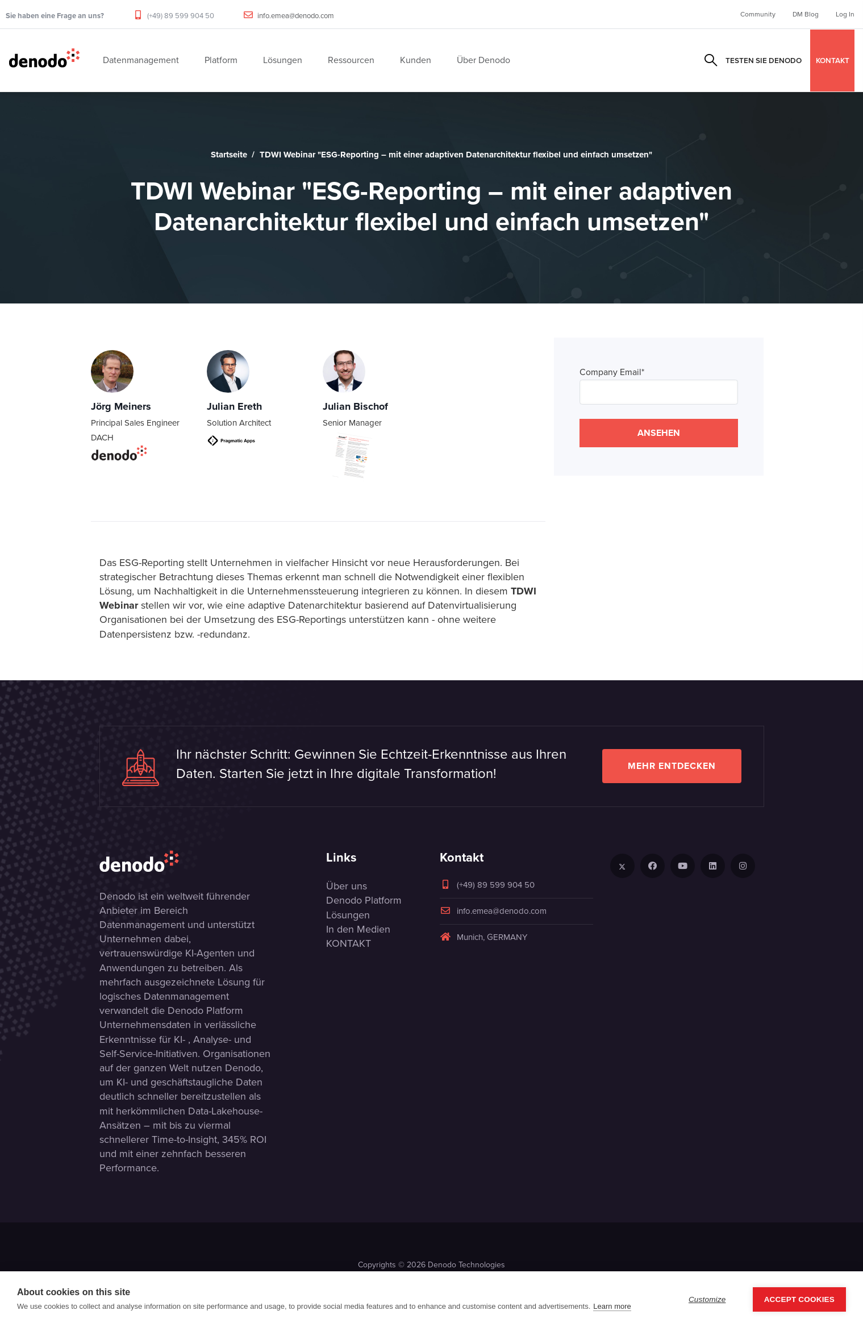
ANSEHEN (658, 432)
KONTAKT (832, 60)
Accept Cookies (799, 1299)
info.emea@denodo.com (295, 15)
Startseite (229, 154)
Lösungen (348, 915)
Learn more (612, 1306)
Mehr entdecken (672, 765)
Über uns (346, 886)
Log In (845, 14)
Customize (707, 1299)
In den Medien (358, 929)
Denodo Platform (364, 900)
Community (758, 14)
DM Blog (806, 14)
